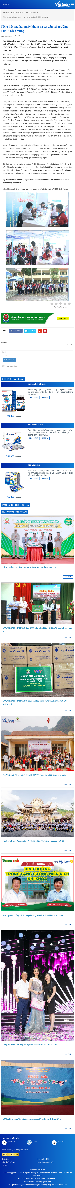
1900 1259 (29, 1179)
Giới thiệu (5, 1159)
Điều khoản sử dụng (9, 1162)
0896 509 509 (40, 1179)
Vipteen (9, 1150)
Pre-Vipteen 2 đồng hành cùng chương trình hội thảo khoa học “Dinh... (33, 915)
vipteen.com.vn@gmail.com (40, 1182)
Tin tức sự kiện (31, 12)
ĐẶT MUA (45, 397)
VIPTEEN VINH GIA (37, 1170)
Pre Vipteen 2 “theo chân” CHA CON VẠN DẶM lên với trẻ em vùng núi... (34, 775)
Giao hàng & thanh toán (46, 1162)
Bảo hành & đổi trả (44, 1159)
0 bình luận (69, 345)
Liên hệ (4, 1165)
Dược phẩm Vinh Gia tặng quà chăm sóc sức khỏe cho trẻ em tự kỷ (32, 1119)
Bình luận (4, 342)
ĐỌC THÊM (68, 577)
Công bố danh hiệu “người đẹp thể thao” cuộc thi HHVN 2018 (30, 1045)
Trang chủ (19, 12)
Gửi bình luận (9, 360)
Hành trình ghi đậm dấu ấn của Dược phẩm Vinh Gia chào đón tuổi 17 (33, 841)
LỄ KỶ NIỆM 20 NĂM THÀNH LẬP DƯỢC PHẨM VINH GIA (30, 567)
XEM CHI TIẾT (33, 397)
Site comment (6, 339)
